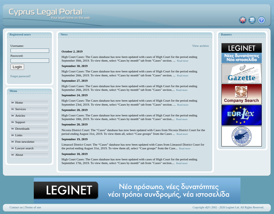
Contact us (16, 207)
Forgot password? (21, 76)
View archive (200, 45)
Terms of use (33, 207)
